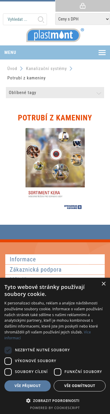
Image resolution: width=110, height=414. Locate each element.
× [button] (103, 284)
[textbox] (25, 19)
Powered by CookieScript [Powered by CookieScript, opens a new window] (55, 408)
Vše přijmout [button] (28, 385)
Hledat (41, 19)
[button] (55, 400)
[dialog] (55, 346)
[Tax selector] (82, 19)
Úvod (12, 68)
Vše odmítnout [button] (79, 385)
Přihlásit (82, 6)
